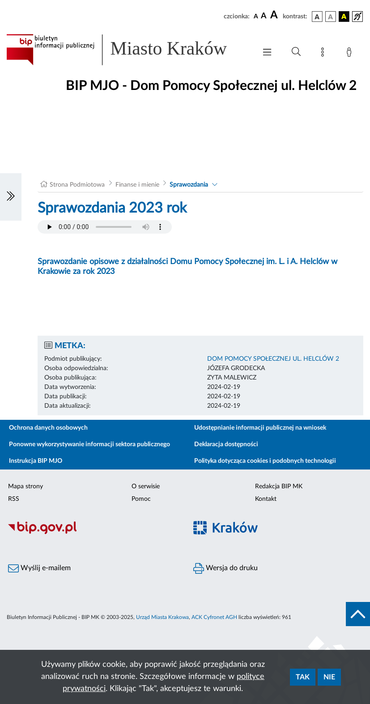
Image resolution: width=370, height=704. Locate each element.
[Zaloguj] (351, 54)
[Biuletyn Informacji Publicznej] (93, 533)
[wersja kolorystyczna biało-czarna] (330, 16)
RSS (13, 499)
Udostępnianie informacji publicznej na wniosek (260, 428)
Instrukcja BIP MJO (35, 461)
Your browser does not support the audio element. (105, 227)
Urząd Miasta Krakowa (162, 617)
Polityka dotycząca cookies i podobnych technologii (265, 461)
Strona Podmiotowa (77, 185)
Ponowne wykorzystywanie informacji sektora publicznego (89, 444)
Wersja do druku (225, 568)
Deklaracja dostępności (226, 444)
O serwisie (146, 486)
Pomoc (141, 499)
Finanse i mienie (137, 185)
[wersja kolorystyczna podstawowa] (317, 16)
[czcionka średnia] (264, 16)
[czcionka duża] (275, 15)
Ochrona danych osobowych (48, 428)
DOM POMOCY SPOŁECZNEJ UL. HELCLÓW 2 (273, 359)
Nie (329, 677)
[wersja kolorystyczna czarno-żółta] (344, 16)
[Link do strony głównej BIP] (127, 49)
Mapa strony (25, 486)
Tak (303, 677)
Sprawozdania (189, 185)
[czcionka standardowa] (256, 16)
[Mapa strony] (324, 54)
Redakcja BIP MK (278, 486)
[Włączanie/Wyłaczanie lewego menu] (10, 197)
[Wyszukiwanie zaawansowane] (296, 51)
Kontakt (265, 499)
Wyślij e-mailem (39, 568)
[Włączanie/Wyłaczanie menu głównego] (267, 53)
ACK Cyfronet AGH (214, 617)
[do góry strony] (358, 614)
